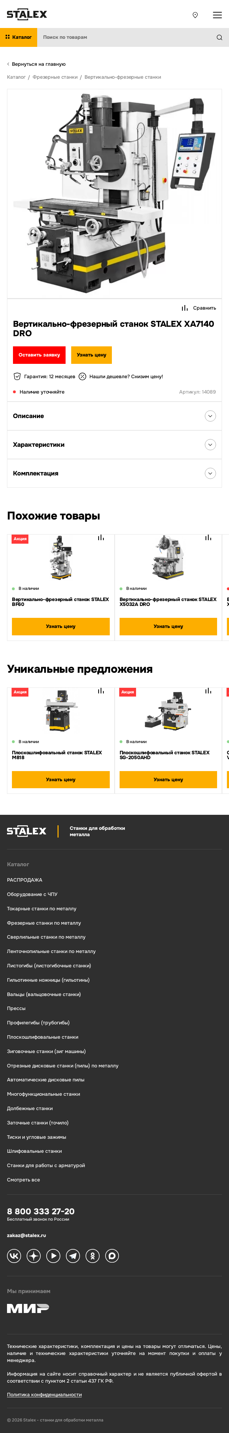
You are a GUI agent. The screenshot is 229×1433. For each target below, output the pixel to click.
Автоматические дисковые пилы (46, 1080)
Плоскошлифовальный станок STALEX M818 (57, 755)
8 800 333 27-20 (41, 1211)
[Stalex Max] (112, 1256)
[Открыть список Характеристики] (210, 444)
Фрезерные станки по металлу (44, 923)
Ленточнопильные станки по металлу (51, 951)
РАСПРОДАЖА (24, 880)
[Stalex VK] (14, 1256)
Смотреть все (23, 1180)
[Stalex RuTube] (53, 1256)
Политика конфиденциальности (44, 1394)
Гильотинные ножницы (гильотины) (48, 980)
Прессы (16, 1008)
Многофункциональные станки (43, 1094)
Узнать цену (91, 355)
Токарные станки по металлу (41, 909)
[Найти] (222, 37)
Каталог (18, 864)
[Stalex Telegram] (73, 1256)
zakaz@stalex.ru (26, 1235)
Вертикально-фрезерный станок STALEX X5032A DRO (168, 601)
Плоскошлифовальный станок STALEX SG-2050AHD (165, 755)
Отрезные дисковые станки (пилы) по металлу (63, 1066)
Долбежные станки (30, 1108)
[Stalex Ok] (93, 1256)
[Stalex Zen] (34, 1256)
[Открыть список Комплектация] (210, 473)
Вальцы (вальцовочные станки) (44, 994)
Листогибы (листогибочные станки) (49, 966)
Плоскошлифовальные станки (42, 1037)
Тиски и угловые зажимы (36, 1137)
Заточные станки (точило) (38, 1123)
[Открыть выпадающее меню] (217, 15)
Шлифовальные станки (34, 1151)
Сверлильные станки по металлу (46, 937)
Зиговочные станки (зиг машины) (46, 1051)
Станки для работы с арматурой (46, 1166)
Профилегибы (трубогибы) (38, 1023)
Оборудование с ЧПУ (32, 894)
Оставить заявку (39, 355)
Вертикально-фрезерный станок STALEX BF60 (60, 601)
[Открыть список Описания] (210, 416)
